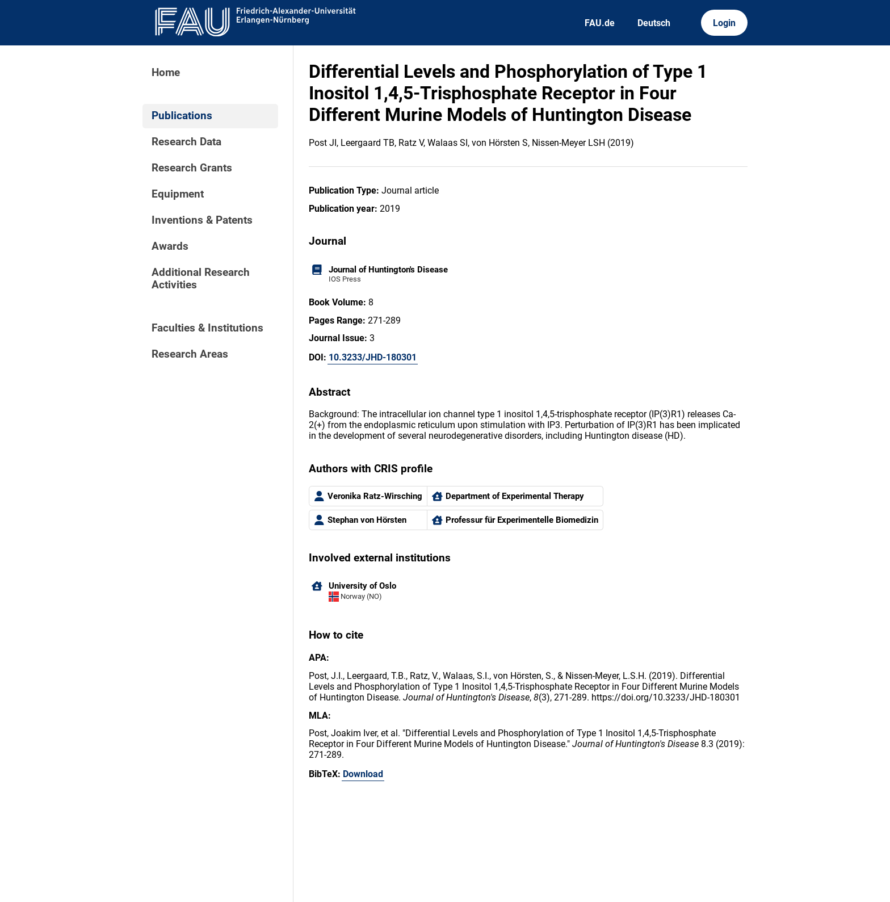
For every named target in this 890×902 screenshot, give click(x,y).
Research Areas (190, 354)
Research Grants (192, 168)
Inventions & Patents (202, 220)
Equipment (178, 194)
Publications (182, 116)
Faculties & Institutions (207, 328)
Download (363, 774)
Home (166, 72)
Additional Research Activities (201, 278)
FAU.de (600, 23)
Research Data (186, 142)
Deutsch (653, 23)
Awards (170, 246)
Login (724, 23)
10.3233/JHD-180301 (373, 357)
